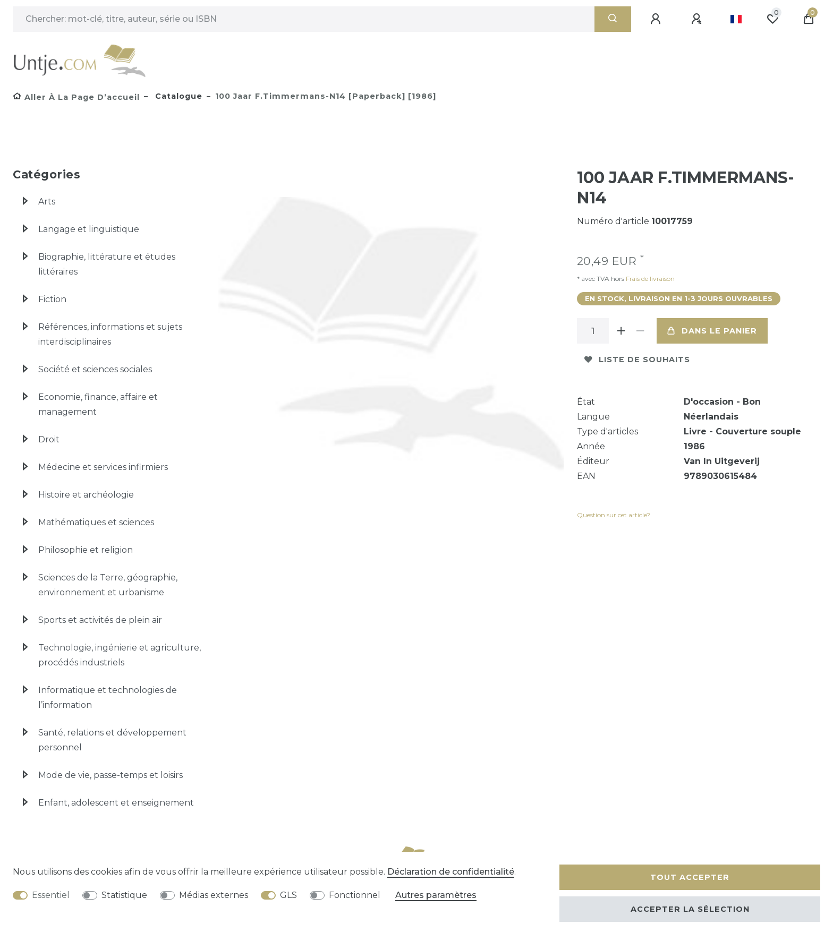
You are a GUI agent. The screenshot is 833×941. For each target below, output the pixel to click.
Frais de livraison (649, 279)
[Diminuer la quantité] (640, 331)
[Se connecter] (657, 19)
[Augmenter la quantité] (621, 331)
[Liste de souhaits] (772, 19)
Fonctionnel (354, 895)
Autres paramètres (436, 895)
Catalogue (177, 96)
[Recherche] (612, 19)
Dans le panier (712, 331)
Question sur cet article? (613, 515)
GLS (288, 895)
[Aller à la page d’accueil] (76, 97)
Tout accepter (689, 877)
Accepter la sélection (690, 909)
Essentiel (51, 895)
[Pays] (736, 19)
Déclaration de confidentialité (450, 872)
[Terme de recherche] (303, 19)
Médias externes (213, 895)
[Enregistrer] (698, 19)
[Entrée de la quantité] (593, 331)
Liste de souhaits (637, 359)
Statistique (124, 895)
